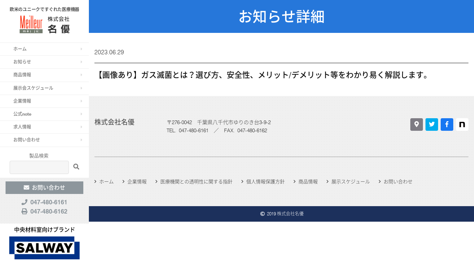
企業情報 (22, 101)
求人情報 (22, 127)
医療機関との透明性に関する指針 (196, 181)
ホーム (20, 49)
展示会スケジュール (33, 88)
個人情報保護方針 (265, 181)
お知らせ (22, 62)
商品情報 (22, 75)
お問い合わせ (26, 140)
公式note (22, 114)
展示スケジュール (350, 181)
